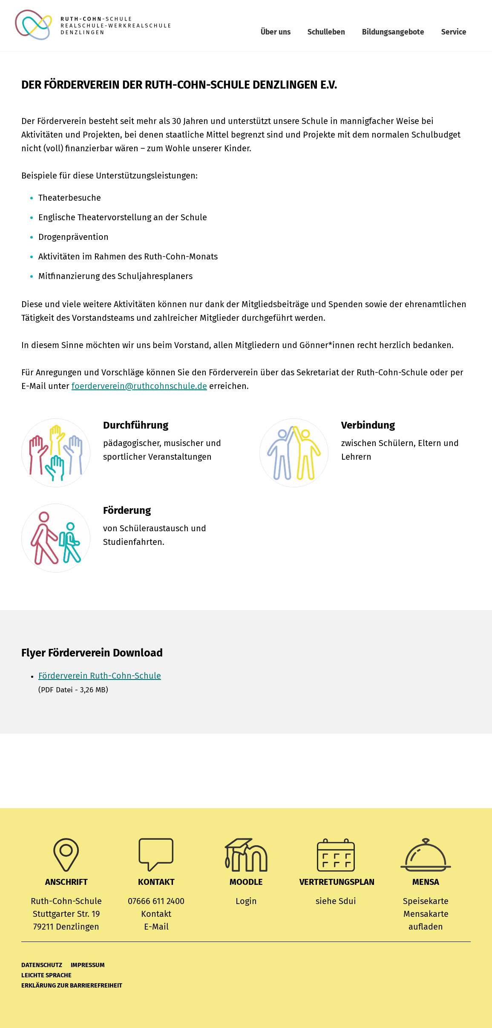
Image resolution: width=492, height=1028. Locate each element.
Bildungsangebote (393, 32)
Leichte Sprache (46, 975)
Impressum (88, 965)
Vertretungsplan (336, 882)
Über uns (276, 32)
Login (246, 901)
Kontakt (156, 914)
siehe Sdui (336, 901)
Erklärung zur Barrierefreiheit (71, 985)
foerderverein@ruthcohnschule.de (139, 386)
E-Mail (156, 926)
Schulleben (326, 32)
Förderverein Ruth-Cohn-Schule (99, 676)
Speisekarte (426, 901)
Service (453, 32)
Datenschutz (41, 965)
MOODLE (246, 882)
